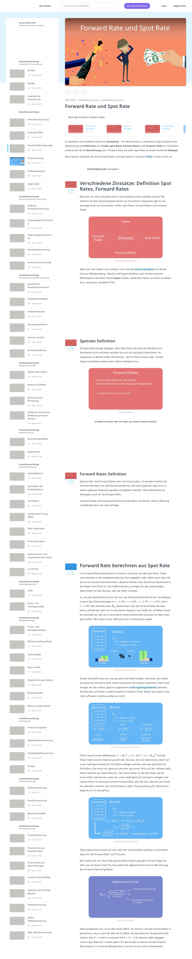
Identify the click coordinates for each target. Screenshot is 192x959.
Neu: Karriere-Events (137, 5)
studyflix (20, 5)
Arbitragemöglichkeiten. (143, 687)
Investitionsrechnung (88, 100)
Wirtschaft (70, 100)
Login (162, 5)
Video (149, 156)
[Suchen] (115, 6)
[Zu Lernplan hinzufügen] (68, 92)
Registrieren (180, 5)
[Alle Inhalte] (44, 6)
